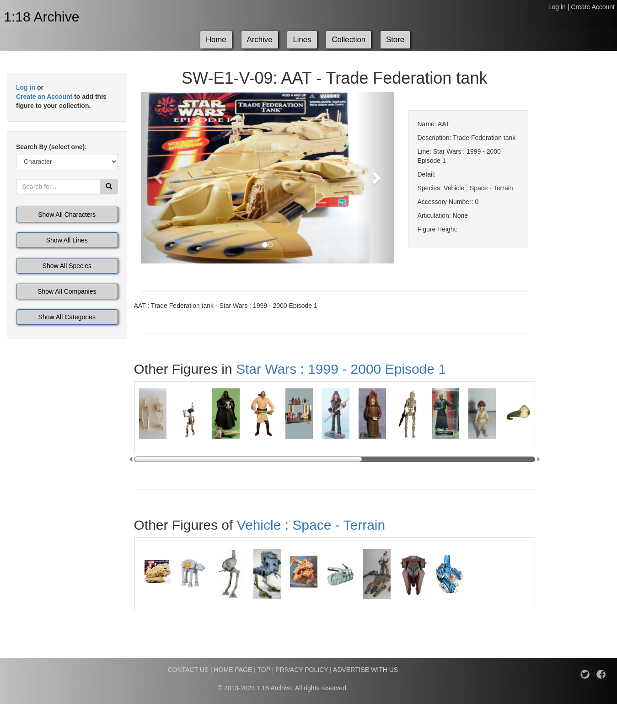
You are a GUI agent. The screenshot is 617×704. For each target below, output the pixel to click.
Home (216, 39)
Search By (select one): (51, 146)
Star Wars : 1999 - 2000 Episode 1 (341, 368)
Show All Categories (67, 317)
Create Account (593, 7)
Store (395, 39)
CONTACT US (188, 669)
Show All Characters (67, 214)
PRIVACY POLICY (301, 669)
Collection (348, 39)
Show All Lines (67, 240)
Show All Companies (67, 291)
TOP (264, 669)
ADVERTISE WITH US (365, 669)
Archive (260, 39)
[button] (160, 177)
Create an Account (44, 96)
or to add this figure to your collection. (61, 96)
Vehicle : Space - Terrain (311, 524)
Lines (302, 39)
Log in (557, 7)
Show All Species (67, 265)
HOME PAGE (233, 669)
